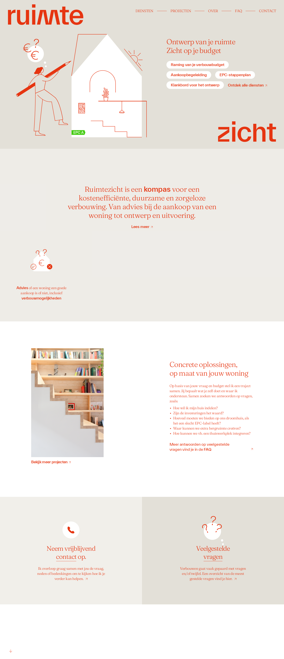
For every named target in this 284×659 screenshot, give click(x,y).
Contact (267, 11)
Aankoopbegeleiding (189, 75)
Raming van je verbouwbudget (197, 64)
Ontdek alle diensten (246, 85)
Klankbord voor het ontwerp (195, 85)
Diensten (144, 11)
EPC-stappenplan (235, 75)
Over (213, 11)
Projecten (180, 11)
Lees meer (140, 226)
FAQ (238, 11)
